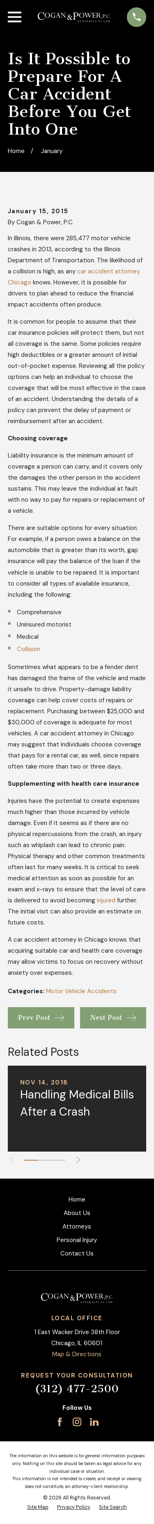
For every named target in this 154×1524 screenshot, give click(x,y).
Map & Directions (76, 1354)
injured (106, 900)
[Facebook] (59, 1422)
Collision (28, 649)
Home (77, 1199)
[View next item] (78, 1160)
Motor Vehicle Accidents (81, 991)
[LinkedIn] (94, 1422)
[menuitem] (37, 1507)
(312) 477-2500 (77, 1388)
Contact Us (77, 1253)
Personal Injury (77, 1240)
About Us (77, 1213)
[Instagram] (77, 1422)
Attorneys (76, 1226)
